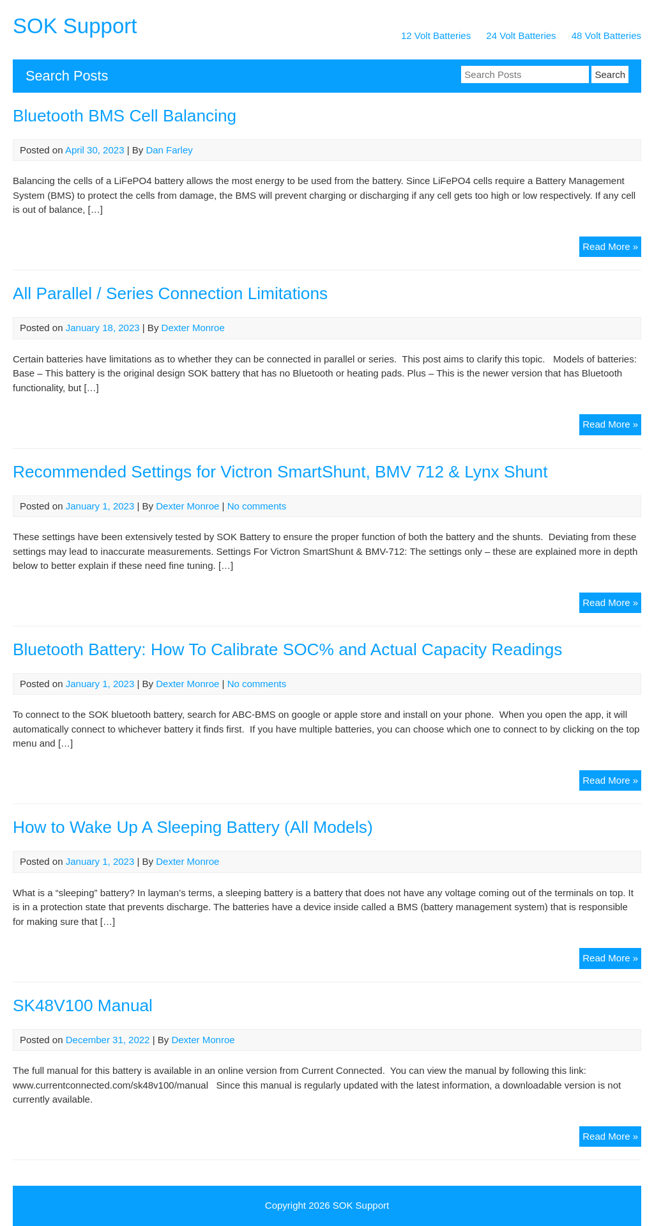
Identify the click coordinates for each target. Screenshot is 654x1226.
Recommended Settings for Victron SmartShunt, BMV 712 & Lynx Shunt (280, 471)
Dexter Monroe (193, 327)
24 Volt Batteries (521, 35)
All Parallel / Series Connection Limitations (170, 293)
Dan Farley (169, 149)
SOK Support (75, 26)
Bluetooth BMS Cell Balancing (124, 115)
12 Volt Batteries (436, 35)
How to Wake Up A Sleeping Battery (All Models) (193, 827)
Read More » (611, 248)
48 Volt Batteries (606, 35)
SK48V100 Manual (83, 1005)
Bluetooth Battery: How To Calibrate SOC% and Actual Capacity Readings (287, 649)
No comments (257, 505)
